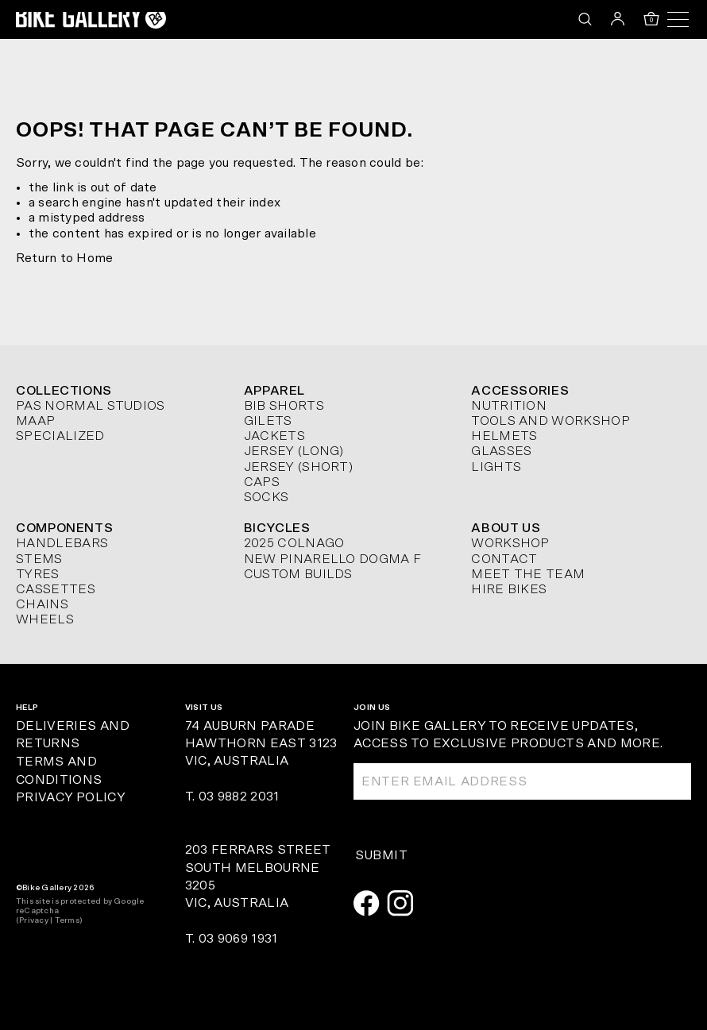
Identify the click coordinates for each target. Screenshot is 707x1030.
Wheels (45, 619)
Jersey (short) (298, 467)
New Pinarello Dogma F (333, 559)
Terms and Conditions (59, 770)
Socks (266, 497)
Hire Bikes (509, 589)
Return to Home (64, 258)
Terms (67, 920)
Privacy (33, 920)
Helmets (504, 436)
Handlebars (62, 543)
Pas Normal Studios (90, 405)
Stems (39, 559)
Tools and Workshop (550, 421)
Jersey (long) (294, 451)
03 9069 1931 (238, 938)
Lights (496, 467)
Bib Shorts (284, 405)
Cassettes (55, 589)
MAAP (35, 421)
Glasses (501, 451)
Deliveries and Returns (72, 734)
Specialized (60, 436)
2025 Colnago (294, 543)
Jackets (274, 436)
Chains (42, 604)
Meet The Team (528, 574)
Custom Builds (298, 574)
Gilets (268, 421)
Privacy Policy (70, 797)
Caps (262, 482)
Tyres (38, 574)
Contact (504, 559)
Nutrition (509, 405)
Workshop (510, 543)
